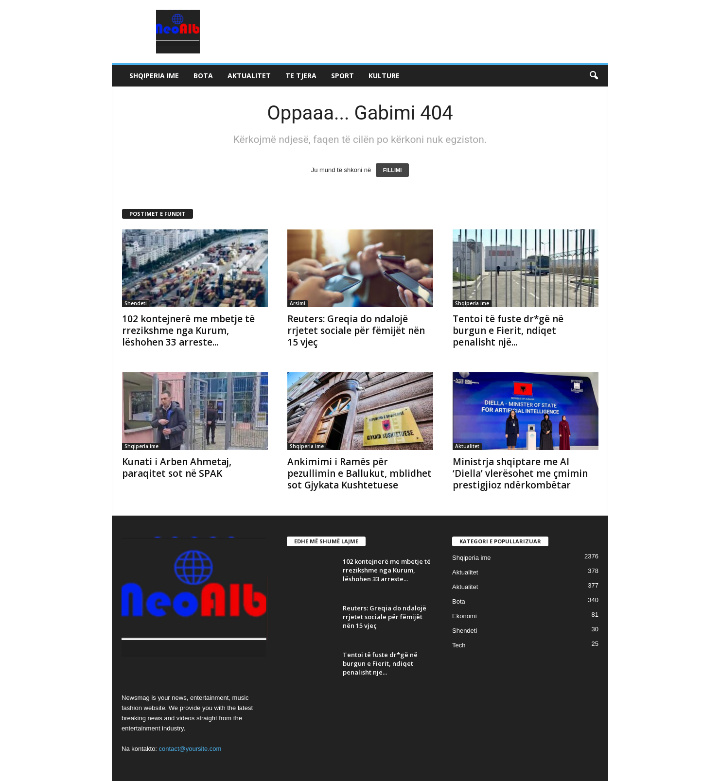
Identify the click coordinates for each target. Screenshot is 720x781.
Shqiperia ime (154, 75)
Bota (203, 75)
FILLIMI (392, 170)
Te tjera (300, 75)
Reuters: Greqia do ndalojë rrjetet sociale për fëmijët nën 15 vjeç (356, 330)
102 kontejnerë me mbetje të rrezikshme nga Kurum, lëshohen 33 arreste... (188, 330)
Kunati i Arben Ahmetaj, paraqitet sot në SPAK (176, 467)
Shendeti (135, 303)
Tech (458, 645)
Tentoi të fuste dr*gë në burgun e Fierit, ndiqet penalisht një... (508, 330)
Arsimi (297, 303)
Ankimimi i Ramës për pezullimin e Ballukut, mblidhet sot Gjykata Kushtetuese (359, 473)
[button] (593, 76)
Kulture (384, 75)
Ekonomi (464, 616)
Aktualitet (249, 75)
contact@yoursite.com (190, 748)
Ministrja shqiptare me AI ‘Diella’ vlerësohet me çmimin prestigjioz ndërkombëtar (520, 473)
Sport (342, 75)
